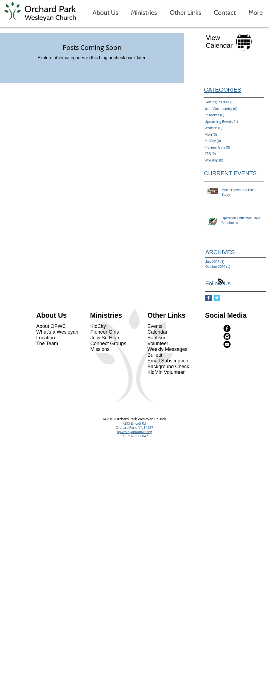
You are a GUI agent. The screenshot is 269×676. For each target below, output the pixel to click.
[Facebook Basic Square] (208, 298)
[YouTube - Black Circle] (227, 344)
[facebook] (227, 328)
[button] (105, 12)
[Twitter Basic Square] (217, 298)
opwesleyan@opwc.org (134, 432)
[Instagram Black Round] (227, 336)
